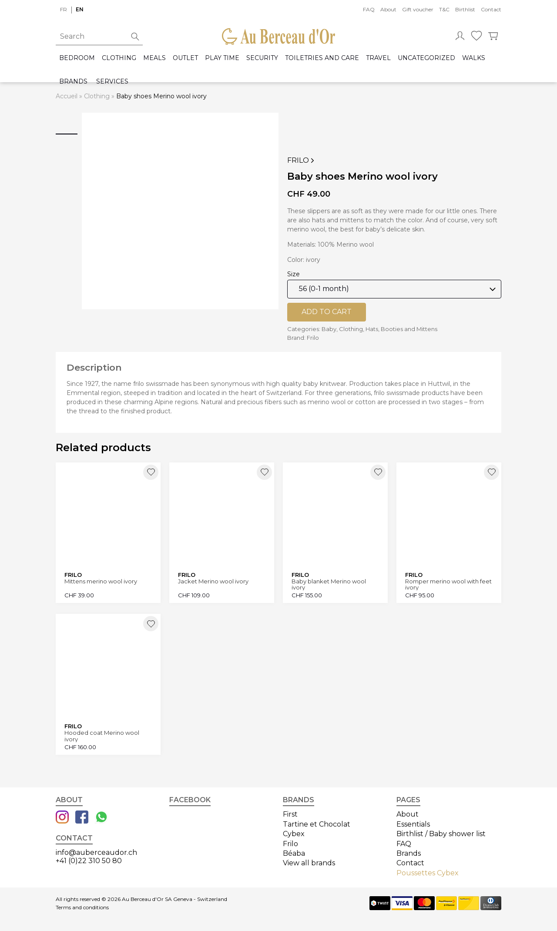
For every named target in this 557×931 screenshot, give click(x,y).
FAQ (369, 9)
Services (112, 81)
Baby (329, 328)
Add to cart (327, 312)
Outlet (185, 58)
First (290, 814)
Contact (491, 9)
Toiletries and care (322, 58)
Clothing (119, 58)
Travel (378, 58)
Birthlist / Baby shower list (441, 834)
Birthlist (465, 9)
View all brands (309, 863)
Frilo (301, 160)
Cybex (294, 834)
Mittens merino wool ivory (100, 581)
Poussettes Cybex (427, 873)
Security (262, 58)
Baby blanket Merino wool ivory (329, 584)
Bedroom (77, 58)
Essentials (413, 824)
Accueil (66, 96)
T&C (444, 9)
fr (63, 9)
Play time (222, 58)
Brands (73, 81)
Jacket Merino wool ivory (213, 581)
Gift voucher (417, 9)
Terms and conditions (82, 907)
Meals (154, 58)
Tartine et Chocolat (316, 824)
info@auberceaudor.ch (96, 852)
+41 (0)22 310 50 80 (89, 861)
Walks (473, 58)
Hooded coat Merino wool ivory (101, 736)
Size (293, 274)
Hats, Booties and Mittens (401, 328)
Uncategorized (426, 58)
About (388, 9)
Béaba (294, 853)
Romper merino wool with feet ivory (448, 584)
